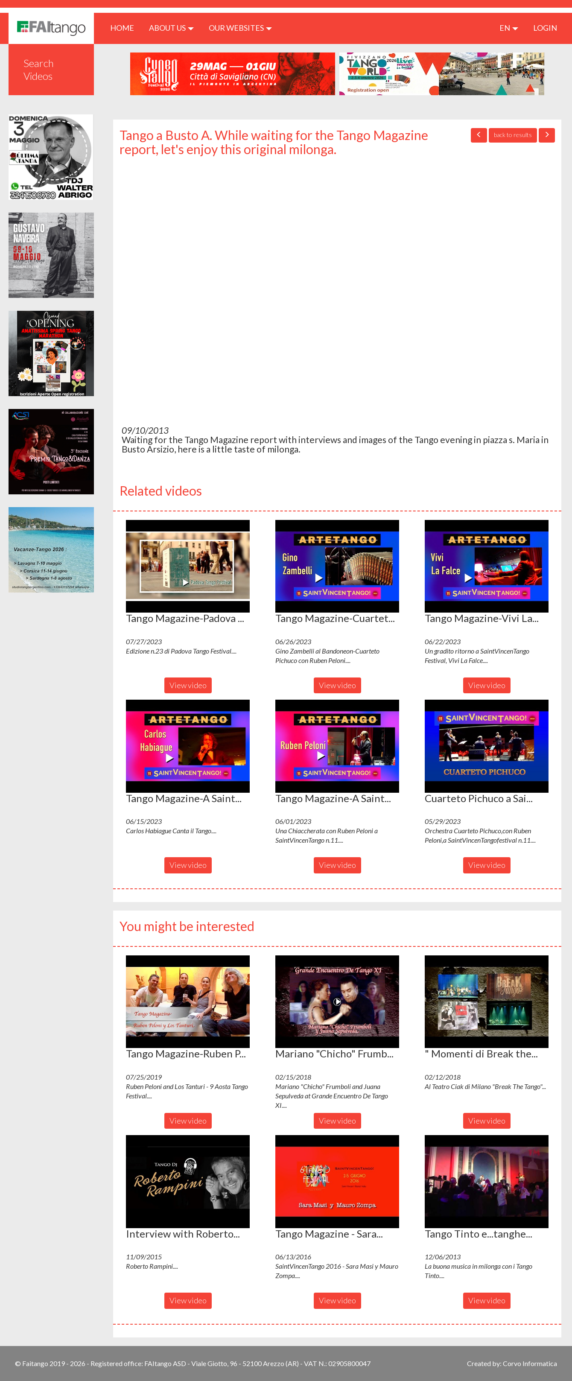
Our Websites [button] (240, 27)
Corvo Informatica (530, 1363)
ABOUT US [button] (171, 27)
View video (188, 685)
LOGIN (545, 27)
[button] (188, 566)
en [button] (508, 27)
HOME (125, 27)
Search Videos (38, 69)
